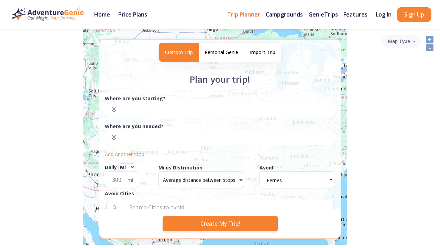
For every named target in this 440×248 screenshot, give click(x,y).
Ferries (274, 180)
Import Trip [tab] (262, 52)
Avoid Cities (119, 193)
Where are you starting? (135, 98)
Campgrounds (284, 14)
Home (102, 14)
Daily (120, 167)
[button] (220, 195)
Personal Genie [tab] (221, 52)
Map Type (399, 41)
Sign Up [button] (414, 14)
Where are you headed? (134, 126)
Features (355, 14)
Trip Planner (243, 14)
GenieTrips (323, 14)
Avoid (266, 167)
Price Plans (132, 14)
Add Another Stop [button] (124, 154)
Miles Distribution (180, 167)
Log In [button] (384, 14)
